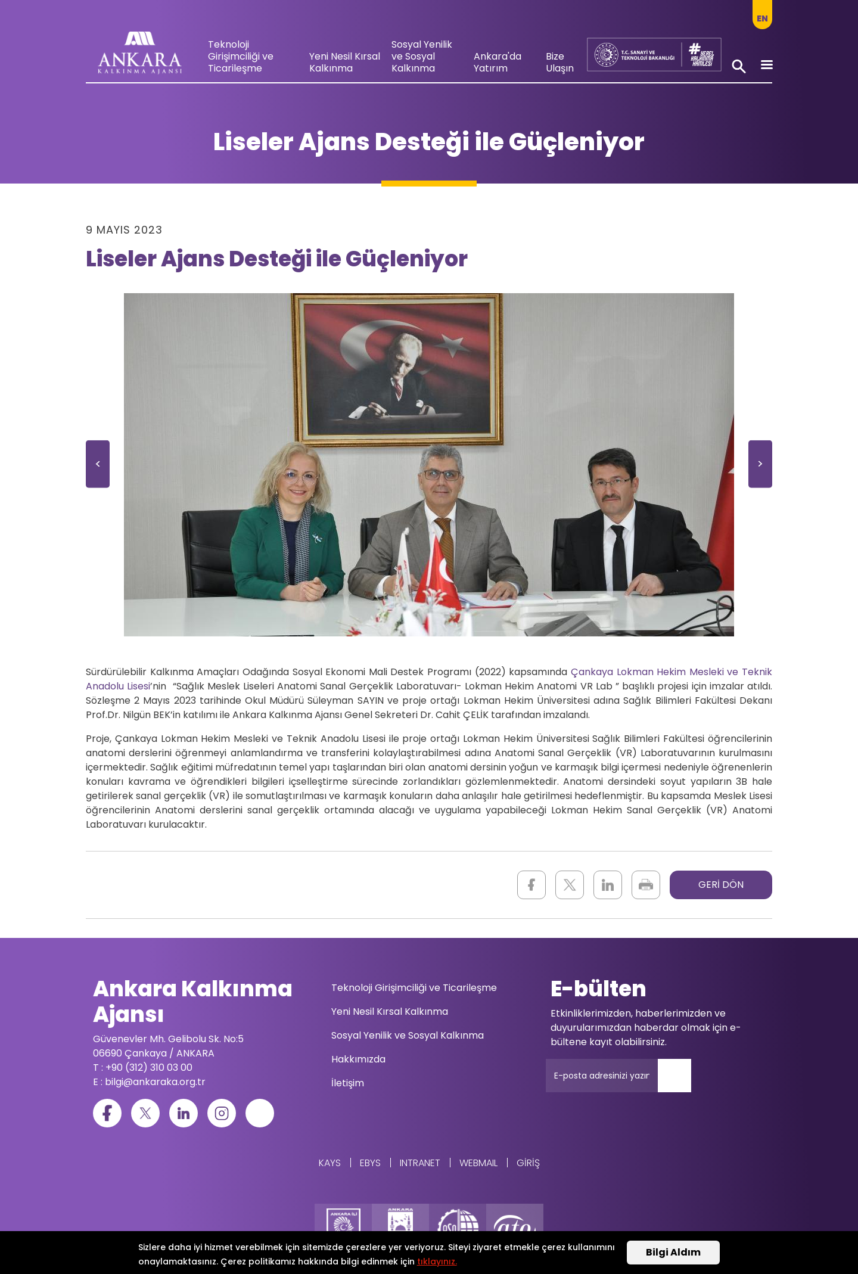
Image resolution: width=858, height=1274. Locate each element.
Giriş (528, 1163)
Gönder (682, 1082)
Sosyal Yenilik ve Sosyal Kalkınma (421, 56)
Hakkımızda (358, 1059)
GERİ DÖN (721, 884)
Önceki (98, 468)
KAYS (330, 1163)
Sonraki (760, 468)
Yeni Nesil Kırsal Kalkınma (344, 62)
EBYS (370, 1163)
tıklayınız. (437, 1262)
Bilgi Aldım (673, 1253)
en (762, 18)
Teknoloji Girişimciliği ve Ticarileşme (240, 56)
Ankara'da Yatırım (497, 62)
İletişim (347, 1083)
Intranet (420, 1163)
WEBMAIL (478, 1163)
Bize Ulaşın (560, 62)
